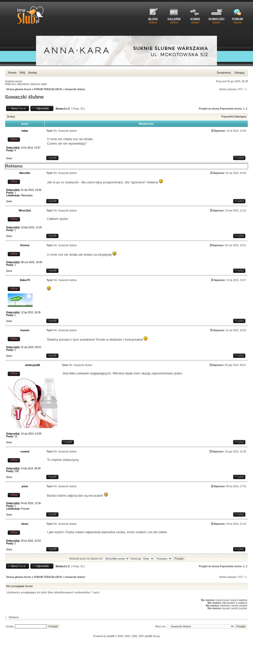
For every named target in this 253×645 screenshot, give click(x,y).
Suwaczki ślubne (75, 89)
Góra (9, 158)
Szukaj (32, 72)
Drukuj (11, 116)
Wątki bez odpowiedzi (17, 84)
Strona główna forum (18, 89)
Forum (12, 72)
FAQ (22, 72)
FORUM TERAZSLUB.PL (48, 89)
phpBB (111, 636)
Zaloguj (239, 72)
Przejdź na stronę (209, 108)
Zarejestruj (224, 72)
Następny (241, 116)
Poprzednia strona (231, 108)
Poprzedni (227, 116)
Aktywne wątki (38, 84)
